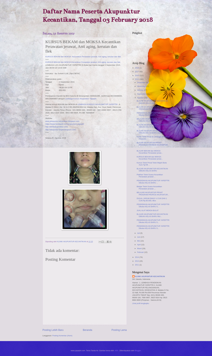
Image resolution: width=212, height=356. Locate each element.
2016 (137, 75)
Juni (139, 237)
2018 (137, 68)
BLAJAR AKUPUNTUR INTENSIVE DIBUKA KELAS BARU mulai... (151, 132)
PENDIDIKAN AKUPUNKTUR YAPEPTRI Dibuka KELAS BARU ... (153, 182)
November (141, 86)
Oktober (140, 90)
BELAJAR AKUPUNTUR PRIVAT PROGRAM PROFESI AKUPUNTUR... (153, 193)
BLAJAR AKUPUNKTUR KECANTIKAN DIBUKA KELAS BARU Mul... (152, 215)
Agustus (140, 98)
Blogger (138, 350)
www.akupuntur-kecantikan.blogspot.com (62, 121)
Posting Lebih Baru (53, 330)
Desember (141, 82)
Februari (140, 252)
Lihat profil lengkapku (140, 303)
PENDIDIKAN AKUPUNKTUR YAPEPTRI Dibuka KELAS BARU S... (153, 114)
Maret (139, 248)
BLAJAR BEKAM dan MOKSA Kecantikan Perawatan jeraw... (150, 152)
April (139, 245)
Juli (138, 233)
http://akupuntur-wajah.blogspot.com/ (60, 130)
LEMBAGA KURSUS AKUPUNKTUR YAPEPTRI (97, 104)
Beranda (87, 330)
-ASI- (116, 350)
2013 (137, 261)
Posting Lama (119, 330)
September (141, 94)
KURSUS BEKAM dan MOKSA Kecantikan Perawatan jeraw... (150, 158)
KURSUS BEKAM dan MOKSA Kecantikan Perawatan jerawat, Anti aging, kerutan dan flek (83, 57)
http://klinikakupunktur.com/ (56, 127)
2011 (137, 265)
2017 (137, 72)
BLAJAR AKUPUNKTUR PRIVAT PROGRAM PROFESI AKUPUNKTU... (153, 108)
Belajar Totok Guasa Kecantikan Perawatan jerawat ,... (149, 187)
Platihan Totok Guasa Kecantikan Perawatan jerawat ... (150, 176)
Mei (138, 241)
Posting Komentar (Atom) (62, 336)
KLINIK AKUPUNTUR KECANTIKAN (150, 276)
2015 (137, 79)
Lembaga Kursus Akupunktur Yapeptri (80, 99)
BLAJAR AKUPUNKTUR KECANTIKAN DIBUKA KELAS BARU (152, 102)
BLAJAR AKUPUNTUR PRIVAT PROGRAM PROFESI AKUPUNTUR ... (152, 145)
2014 (137, 257)
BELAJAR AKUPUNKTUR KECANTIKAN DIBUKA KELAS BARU (153, 120)
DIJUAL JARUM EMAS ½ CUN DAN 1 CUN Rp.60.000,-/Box (152, 199)
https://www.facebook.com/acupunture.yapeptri (64, 124)
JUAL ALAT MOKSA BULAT (148, 210)
